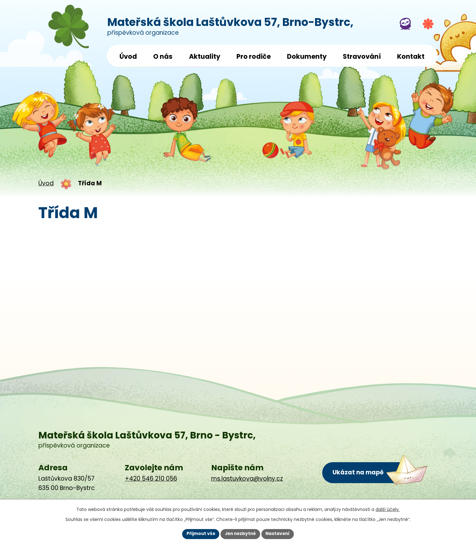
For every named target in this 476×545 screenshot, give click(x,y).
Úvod (128, 56)
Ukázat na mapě (358, 472)
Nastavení (279, 534)
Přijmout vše (199, 534)
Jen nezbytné (240, 534)
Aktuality (204, 56)
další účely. (388, 509)
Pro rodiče (253, 56)
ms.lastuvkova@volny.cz (247, 478)
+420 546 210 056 (151, 478)
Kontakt (411, 56)
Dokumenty (307, 56)
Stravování (362, 56)
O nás (162, 56)
